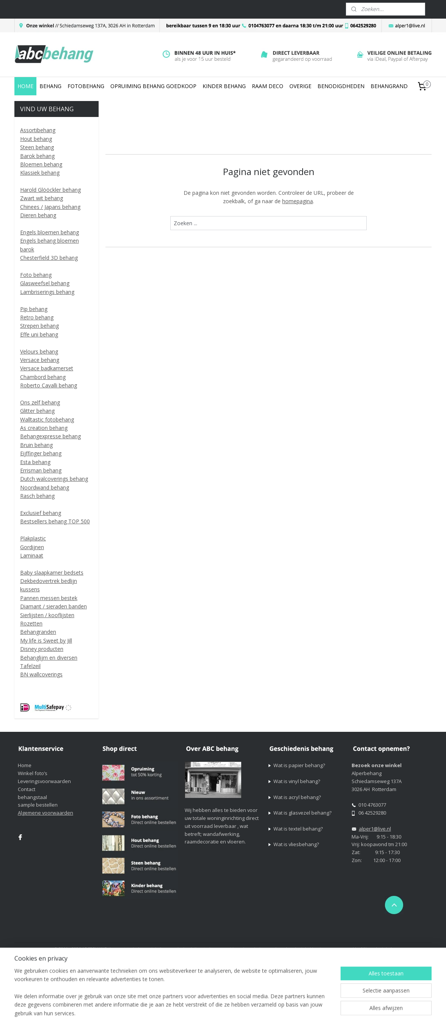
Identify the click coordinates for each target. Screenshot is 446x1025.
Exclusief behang (40, 512)
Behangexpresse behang (50, 436)
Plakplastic (33, 538)
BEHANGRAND (389, 86)
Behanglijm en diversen (48, 657)
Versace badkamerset (46, 368)
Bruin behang (36, 445)
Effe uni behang (39, 334)
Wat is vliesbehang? (296, 844)
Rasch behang (37, 495)
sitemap (265, 949)
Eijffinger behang (40, 453)
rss (281, 949)
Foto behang (36, 274)
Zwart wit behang (41, 198)
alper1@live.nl (375, 828)
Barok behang (37, 156)
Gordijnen (32, 547)
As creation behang (44, 427)
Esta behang (35, 462)
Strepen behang (39, 325)
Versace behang (39, 359)
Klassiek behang (40, 172)
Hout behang (36, 138)
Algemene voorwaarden (45, 812)
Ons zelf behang (40, 402)
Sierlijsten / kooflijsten (47, 615)
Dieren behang (38, 215)
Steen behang (37, 147)
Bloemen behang (41, 164)
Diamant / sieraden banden (53, 606)
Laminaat (31, 555)
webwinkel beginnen (310, 949)
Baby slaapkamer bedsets (51, 572)
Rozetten (31, 623)
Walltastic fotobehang (47, 419)
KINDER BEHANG (224, 86)
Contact (26, 789)
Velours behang (39, 351)
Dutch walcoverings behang (54, 478)
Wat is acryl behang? (297, 797)
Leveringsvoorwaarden (44, 781)
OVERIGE (300, 86)
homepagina (297, 201)
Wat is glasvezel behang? (302, 812)
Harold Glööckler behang (50, 189)
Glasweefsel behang (44, 283)
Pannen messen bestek (48, 598)
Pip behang (33, 309)
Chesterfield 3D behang (49, 257)
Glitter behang (37, 410)
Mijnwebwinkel (376, 949)
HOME (25, 86)
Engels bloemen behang (49, 232)
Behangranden (38, 631)
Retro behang (36, 317)
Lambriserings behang (47, 291)
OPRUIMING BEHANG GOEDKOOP (153, 86)
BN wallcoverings (41, 674)
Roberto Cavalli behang (48, 385)
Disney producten (41, 648)
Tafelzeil (30, 666)
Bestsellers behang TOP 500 (55, 521)
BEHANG (50, 86)
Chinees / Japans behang (50, 206)
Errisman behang (40, 470)
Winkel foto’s (32, 773)
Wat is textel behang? (298, 828)
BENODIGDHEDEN (340, 86)
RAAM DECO (267, 86)
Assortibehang (37, 130)
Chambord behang (43, 377)
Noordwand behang (44, 487)
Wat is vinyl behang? (296, 781)
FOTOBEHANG (86, 86)
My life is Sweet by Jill (46, 640)
